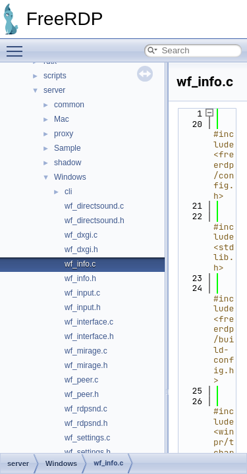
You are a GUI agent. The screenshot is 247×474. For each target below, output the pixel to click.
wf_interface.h (89, 336)
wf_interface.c (89, 322)
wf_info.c (80, 264)
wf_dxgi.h (81, 249)
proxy (63, 133)
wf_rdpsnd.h (86, 423)
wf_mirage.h (86, 365)
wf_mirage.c (86, 351)
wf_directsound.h (94, 220)
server (54, 90)
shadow (67, 162)
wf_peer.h (82, 394)
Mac (61, 119)
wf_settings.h (88, 452)
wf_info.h (80, 278)
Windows (70, 177)
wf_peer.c (81, 379)
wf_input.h (83, 307)
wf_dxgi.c (81, 235)
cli (68, 191)
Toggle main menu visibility (18, 45)
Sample (67, 148)
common (69, 104)
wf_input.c (82, 293)
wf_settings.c (87, 437)
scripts (55, 75)
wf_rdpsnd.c (86, 408)
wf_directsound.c (94, 206)
